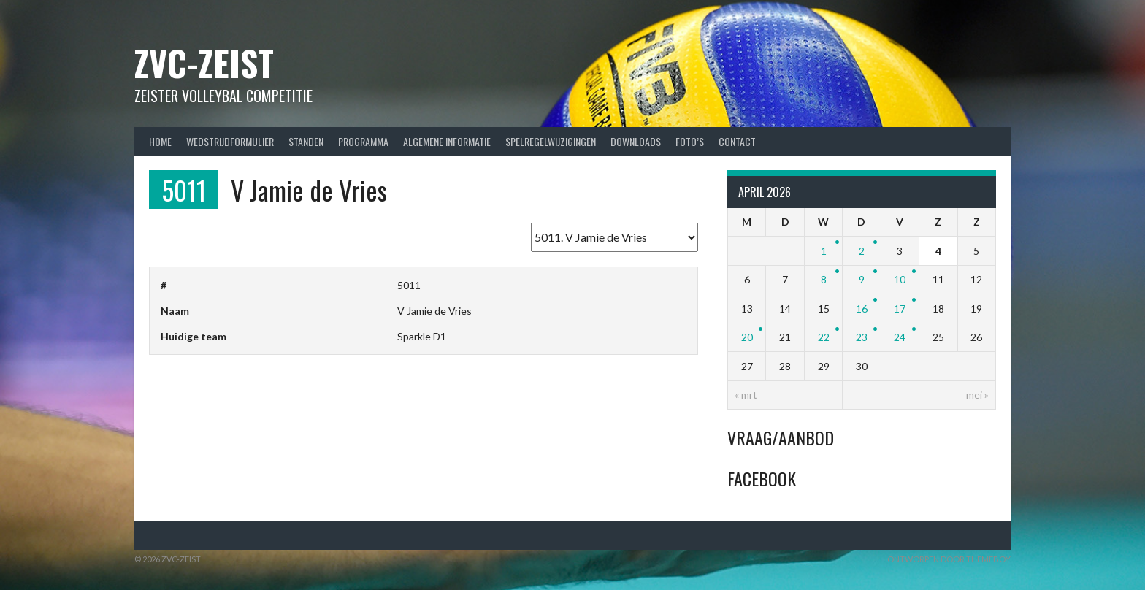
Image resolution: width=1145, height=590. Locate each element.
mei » (977, 394)
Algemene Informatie (447, 141)
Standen (305, 141)
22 (824, 337)
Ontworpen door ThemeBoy (949, 559)
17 (899, 308)
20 (747, 337)
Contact (737, 141)
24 (899, 337)
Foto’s (689, 141)
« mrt (746, 394)
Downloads (635, 141)
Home (160, 141)
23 (862, 337)
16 (862, 308)
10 (899, 279)
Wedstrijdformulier (230, 141)
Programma (363, 141)
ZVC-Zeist (204, 62)
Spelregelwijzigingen (550, 141)
